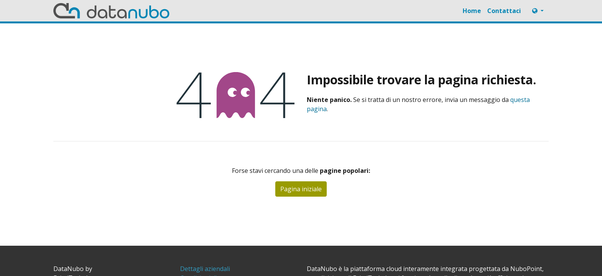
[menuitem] (472, 10)
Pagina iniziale (301, 189)
